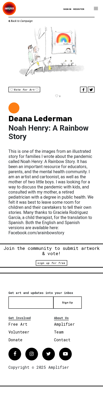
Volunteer (18, 331)
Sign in (67, 9)
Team (58, 331)
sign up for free (51, 263)
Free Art (17, 324)
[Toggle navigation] (95, 8)
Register (78, 9)
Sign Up (67, 302)
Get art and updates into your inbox (40, 293)
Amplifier (64, 324)
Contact (62, 339)
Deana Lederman (40, 118)
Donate (15, 339)
